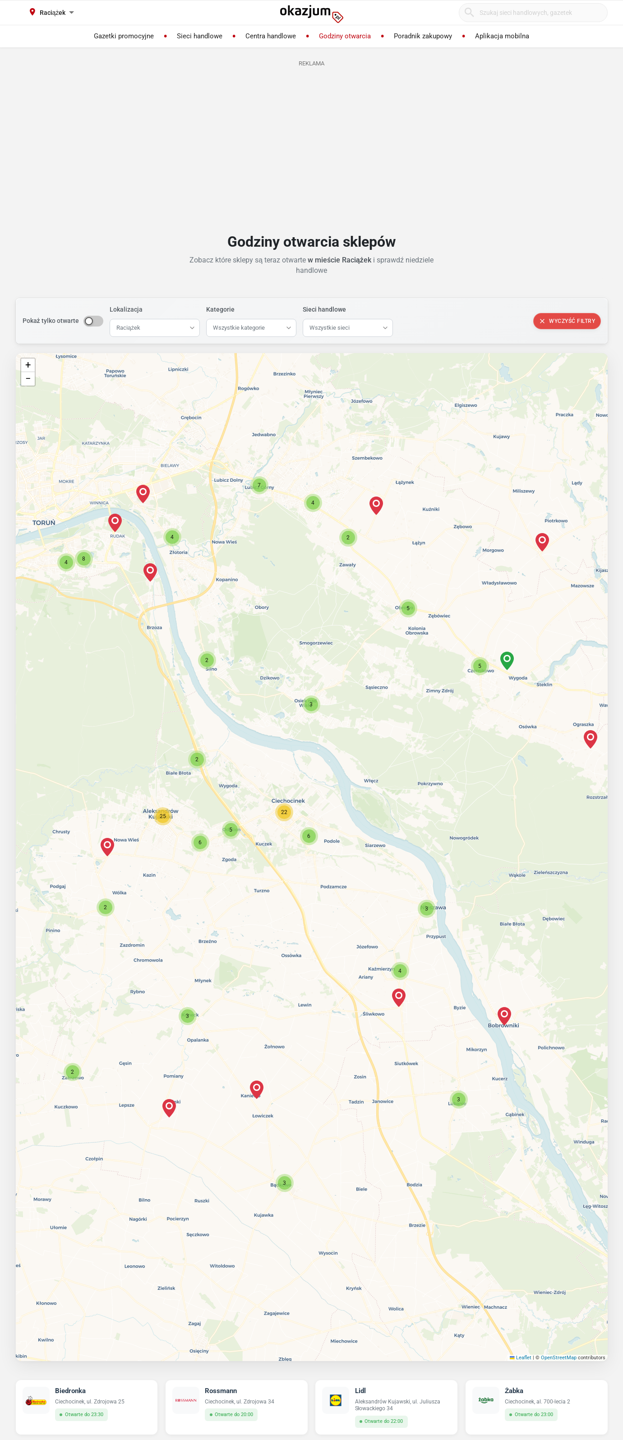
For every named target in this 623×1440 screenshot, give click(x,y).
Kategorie (220, 309)
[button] (309, 836)
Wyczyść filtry (567, 321)
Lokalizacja (126, 309)
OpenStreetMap (559, 1358)
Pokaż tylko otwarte (51, 320)
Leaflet (520, 1358)
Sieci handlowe (324, 309)
